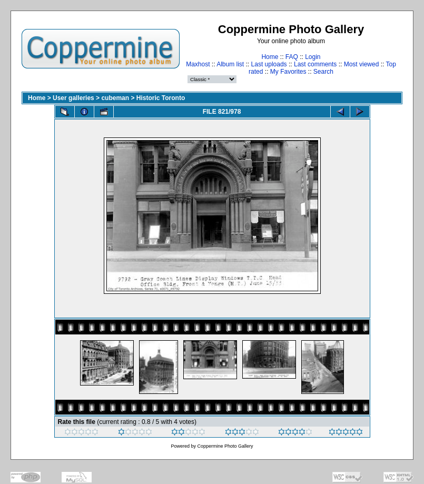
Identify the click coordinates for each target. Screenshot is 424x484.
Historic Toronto (160, 98)
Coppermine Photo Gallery (225, 446)
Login (312, 57)
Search (323, 71)
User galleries (73, 98)
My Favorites (288, 71)
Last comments (315, 64)
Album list (230, 64)
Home (269, 57)
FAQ (291, 57)
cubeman (115, 98)
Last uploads (269, 64)
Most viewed (361, 64)
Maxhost (198, 64)
